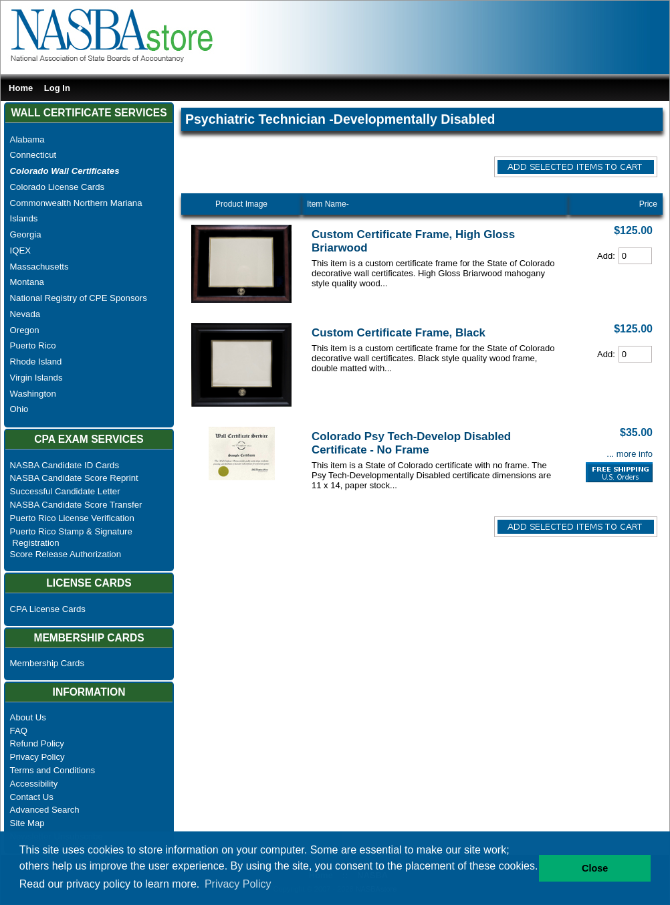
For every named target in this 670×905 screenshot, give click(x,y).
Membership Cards (47, 663)
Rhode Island (36, 362)
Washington (33, 394)
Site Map (27, 823)
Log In (57, 88)
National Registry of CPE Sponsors (78, 298)
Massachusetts (39, 267)
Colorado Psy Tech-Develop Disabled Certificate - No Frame (411, 443)
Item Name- (328, 204)
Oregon (24, 330)
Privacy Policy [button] (238, 884)
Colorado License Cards (57, 187)
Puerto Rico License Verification (72, 518)
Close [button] (595, 868)
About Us (28, 717)
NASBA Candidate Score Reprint (74, 478)
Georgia (25, 234)
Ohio (19, 409)
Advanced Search (45, 810)
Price (648, 204)
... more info (629, 454)
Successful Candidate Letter (65, 491)
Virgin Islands (36, 378)
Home (21, 88)
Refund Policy (37, 743)
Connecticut (33, 155)
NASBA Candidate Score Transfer (76, 505)
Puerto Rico (33, 345)
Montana (27, 282)
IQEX (20, 250)
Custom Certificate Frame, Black (398, 332)
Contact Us (31, 797)
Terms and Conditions (53, 770)
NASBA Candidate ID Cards (64, 465)
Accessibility (34, 784)
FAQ (18, 731)
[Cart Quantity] (635, 255)
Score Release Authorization (65, 554)
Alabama (27, 139)
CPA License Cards (48, 609)
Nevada (25, 314)
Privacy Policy (37, 757)
